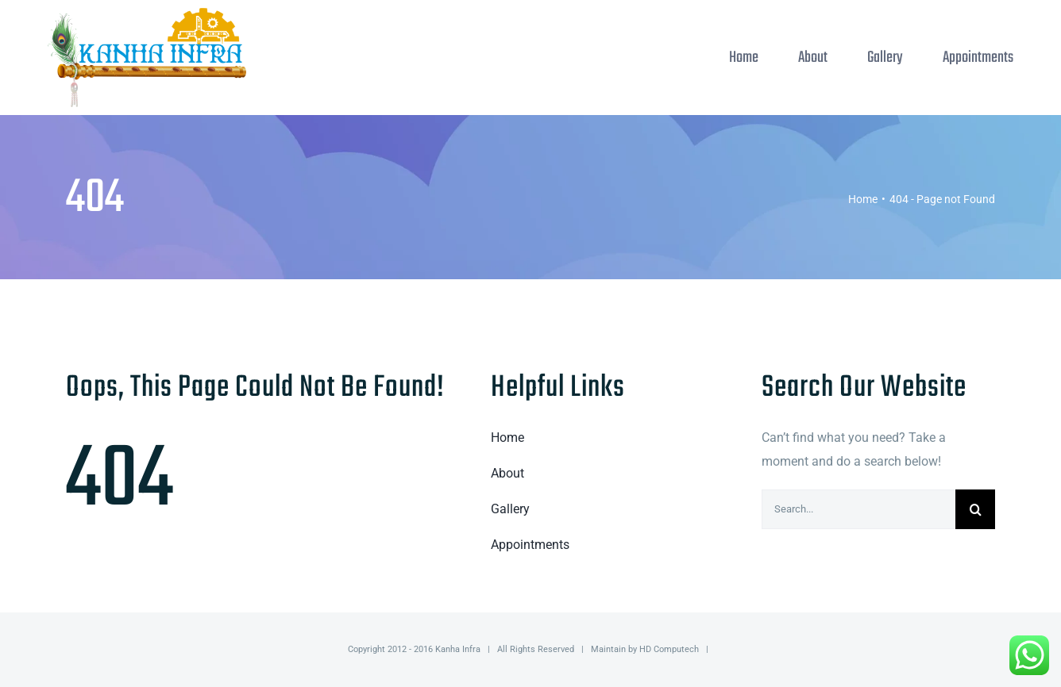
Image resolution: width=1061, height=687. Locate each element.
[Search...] (858, 509)
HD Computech (669, 649)
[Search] (975, 509)
